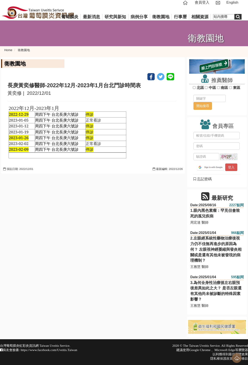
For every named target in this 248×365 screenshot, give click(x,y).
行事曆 (180, 16)
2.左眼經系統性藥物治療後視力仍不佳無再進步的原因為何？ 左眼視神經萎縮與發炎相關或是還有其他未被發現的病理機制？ (216, 249)
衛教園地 (160, 16)
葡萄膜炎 (69, 16)
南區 (224, 88)
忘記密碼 (202, 179)
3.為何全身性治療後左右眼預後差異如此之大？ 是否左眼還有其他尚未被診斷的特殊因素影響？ (216, 291)
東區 (236, 88)
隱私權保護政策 (221, 358)
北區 (200, 88)
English (232, 2)
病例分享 (139, 16)
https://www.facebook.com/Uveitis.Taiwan (49, 350)
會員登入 (202, 2)
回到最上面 (237, 358)
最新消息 (91, 16)
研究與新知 (115, 16)
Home (8, 50)
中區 (212, 88)
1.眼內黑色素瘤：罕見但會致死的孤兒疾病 (215, 213)
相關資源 (199, 16)
